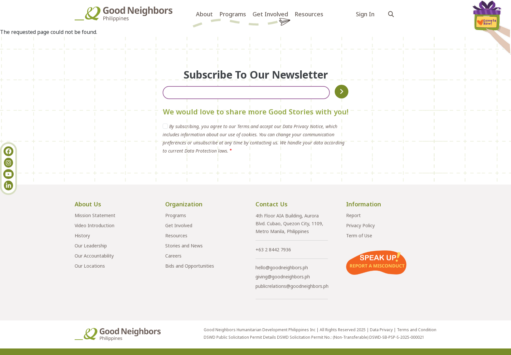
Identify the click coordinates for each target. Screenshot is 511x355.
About (204, 14)
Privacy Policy (360, 225)
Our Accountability (94, 256)
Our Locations (90, 266)
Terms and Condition (416, 330)
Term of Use (359, 235)
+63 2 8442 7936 (273, 249)
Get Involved (270, 14)
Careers (173, 256)
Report (353, 215)
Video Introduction (94, 225)
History (82, 235)
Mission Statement (95, 215)
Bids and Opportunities (189, 266)
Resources (309, 14)
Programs (232, 14)
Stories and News (184, 246)
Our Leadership (91, 246)
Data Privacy (381, 330)
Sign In (365, 14)
